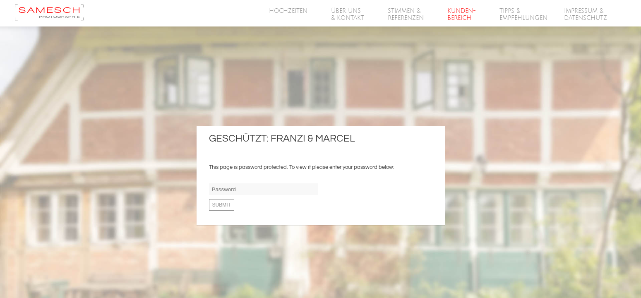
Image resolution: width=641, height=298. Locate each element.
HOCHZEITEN (289, 11)
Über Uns (348, 14)
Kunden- (462, 14)
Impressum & (586, 14)
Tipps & (523, 14)
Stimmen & (406, 14)
